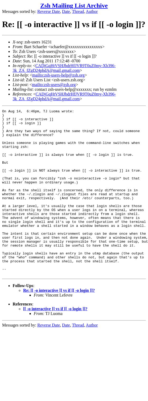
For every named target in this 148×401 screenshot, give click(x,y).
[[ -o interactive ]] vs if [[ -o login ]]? (55, 342)
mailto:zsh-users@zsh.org (54, 84)
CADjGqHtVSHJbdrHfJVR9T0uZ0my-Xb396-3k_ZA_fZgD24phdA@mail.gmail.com (64, 68)
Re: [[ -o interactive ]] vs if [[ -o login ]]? (59, 323)
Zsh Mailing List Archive (74, 5)
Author (92, 11)
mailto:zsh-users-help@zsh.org (58, 75)
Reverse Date (48, 11)
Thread (78, 11)
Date (66, 11)
